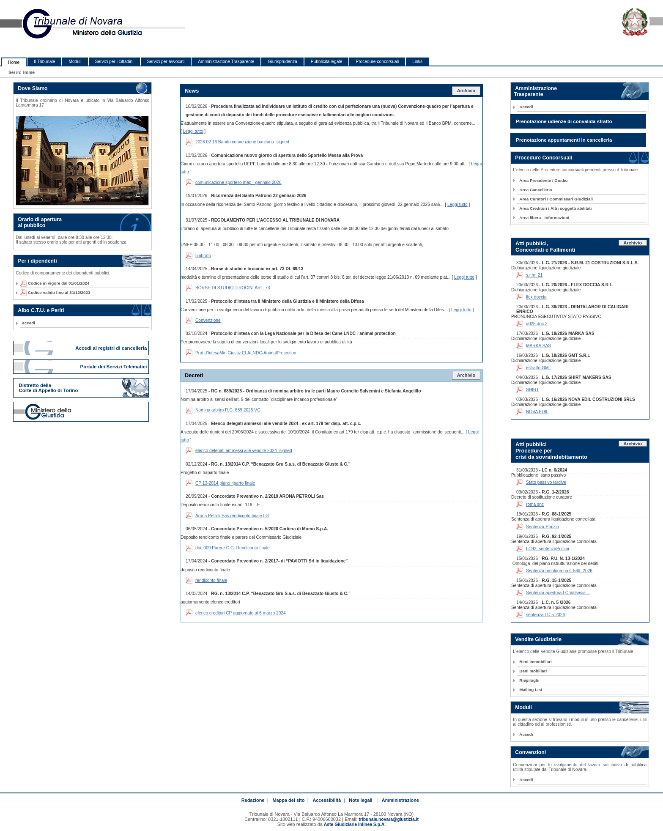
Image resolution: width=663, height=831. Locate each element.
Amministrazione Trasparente (226, 61)
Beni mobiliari (533, 671)
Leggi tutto (193, 131)
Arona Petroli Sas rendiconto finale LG (232, 515)
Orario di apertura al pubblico (38, 222)
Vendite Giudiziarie (538, 639)
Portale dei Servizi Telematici (114, 366)
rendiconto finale (211, 580)
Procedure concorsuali (377, 61)
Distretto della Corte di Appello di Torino (48, 388)
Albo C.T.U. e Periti (41, 310)
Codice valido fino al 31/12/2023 (56, 292)
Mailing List (530, 689)
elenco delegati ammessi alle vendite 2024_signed (243, 450)
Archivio (466, 90)
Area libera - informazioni (544, 217)
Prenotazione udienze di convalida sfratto (564, 121)
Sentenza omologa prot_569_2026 (559, 570)
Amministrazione (400, 800)
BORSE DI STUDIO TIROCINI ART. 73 (232, 287)
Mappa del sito (288, 800)
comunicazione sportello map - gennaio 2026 (238, 182)
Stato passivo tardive (546, 482)
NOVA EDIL (537, 411)
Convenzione (208, 320)
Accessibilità (326, 800)
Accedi (526, 106)
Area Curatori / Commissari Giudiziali (556, 199)
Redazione (253, 800)
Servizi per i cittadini (114, 61)
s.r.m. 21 (534, 275)
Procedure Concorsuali (543, 158)
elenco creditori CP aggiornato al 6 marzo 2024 (240, 613)
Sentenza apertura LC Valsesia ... (558, 592)
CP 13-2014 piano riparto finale (225, 483)
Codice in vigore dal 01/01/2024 (55, 283)
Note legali (360, 800)
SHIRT (532, 389)
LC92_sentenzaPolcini (547, 548)
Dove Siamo (32, 88)
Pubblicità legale (326, 61)
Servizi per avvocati (166, 61)
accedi (28, 323)
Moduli (74, 61)
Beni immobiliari (535, 661)
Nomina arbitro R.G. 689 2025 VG (227, 410)
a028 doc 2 (537, 323)
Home (13, 62)
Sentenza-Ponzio (542, 526)
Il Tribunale (44, 61)
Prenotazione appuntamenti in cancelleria (564, 140)
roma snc (535, 504)
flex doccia (536, 297)
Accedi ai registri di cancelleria (111, 348)
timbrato (203, 255)
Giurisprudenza (282, 61)
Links (417, 61)
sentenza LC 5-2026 (545, 614)
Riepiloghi (529, 680)
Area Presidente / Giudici (543, 180)
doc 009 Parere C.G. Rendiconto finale (232, 548)
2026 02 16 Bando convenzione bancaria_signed (242, 142)
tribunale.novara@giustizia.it (389, 819)
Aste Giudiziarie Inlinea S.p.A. (355, 824)
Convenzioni (530, 752)
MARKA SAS (538, 345)
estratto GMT (538, 367)
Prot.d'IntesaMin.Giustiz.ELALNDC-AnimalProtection (245, 353)
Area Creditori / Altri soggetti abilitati (555, 208)
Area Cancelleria (535, 189)
